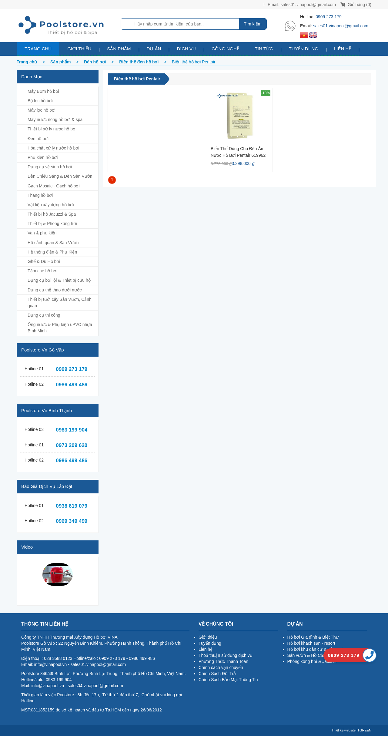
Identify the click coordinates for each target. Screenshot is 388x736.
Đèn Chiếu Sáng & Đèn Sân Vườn (60, 176)
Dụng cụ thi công (44, 315)
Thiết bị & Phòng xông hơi (52, 223)
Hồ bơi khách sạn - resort (311, 643)
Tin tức (264, 48)
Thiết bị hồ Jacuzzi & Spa (52, 214)
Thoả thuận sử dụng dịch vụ (226, 655)
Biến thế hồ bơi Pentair (137, 78)
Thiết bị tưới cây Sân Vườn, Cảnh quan (60, 302)
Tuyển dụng (303, 48)
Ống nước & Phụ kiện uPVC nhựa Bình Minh (60, 327)
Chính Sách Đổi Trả (217, 673)
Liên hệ (342, 48)
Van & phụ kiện (42, 232)
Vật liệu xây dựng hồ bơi (51, 204)
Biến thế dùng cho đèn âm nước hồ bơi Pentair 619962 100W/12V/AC (238, 151)
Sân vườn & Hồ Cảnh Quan (313, 655)
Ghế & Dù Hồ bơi (44, 261)
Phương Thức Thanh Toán (223, 661)
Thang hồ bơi (40, 195)
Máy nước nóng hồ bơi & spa (55, 119)
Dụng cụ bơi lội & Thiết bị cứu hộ (59, 280)
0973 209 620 (71, 445)
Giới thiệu (79, 48)
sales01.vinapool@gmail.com (308, 4)
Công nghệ (225, 48)
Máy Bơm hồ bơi (43, 91)
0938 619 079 (71, 506)
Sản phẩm (119, 48)
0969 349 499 (71, 521)
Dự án (154, 48)
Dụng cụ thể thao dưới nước (55, 289)
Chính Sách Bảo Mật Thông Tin (228, 679)
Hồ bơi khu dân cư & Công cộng (317, 649)
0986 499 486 (71, 385)
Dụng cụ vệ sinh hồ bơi (50, 166)
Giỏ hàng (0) (355, 4)
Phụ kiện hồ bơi (43, 157)
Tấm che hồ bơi (42, 270)
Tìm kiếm (253, 24)
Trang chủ (38, 48)
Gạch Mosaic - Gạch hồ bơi (54, 185)
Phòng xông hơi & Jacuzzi (311, 661)
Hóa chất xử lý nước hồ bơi (53, 148)
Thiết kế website (344, 730)
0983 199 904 (71, 430)
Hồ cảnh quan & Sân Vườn (53, 242)
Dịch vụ (186, 48)
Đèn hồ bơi (38, 138)
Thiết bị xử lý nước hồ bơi (52, 128)
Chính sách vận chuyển (221, 667)
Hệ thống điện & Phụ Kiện (52, 252)
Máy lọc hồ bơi (41, 110)
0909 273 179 (329, 16)
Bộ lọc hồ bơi (40, 100)
